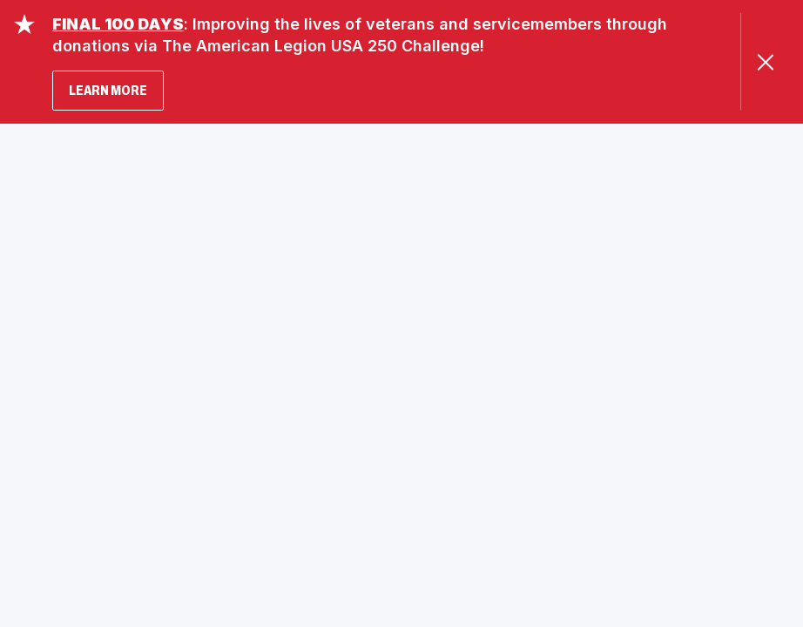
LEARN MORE (108, 90)
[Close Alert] (765, 62)
